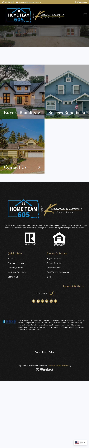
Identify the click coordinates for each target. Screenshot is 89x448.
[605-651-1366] (51, 293)
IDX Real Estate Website (58, 365)
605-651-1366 (41, 293)
